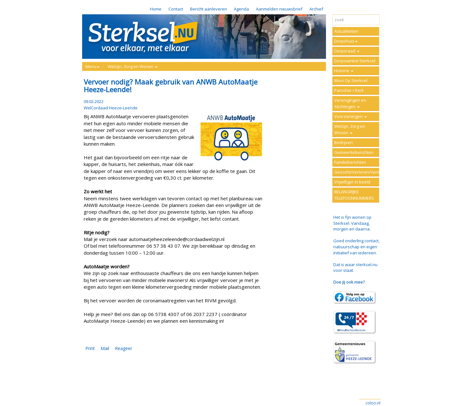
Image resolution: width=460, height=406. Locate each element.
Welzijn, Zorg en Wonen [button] (133, 66)
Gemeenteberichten (353, 152)
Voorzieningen (350, 116)
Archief (316, 9)
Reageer (123, 348)
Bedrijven (343, 142)
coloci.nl (372, 403)
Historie (343, 70)
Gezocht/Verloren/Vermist (356, 172)
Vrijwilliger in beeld (352, 182)
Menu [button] (92, 66)
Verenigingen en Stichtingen (350, 103)
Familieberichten (350, 162)
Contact (175, 9)
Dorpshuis (345, 41)
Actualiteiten (346, 31)
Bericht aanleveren (208, 9)
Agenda (241, 9)
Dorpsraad (346, 51)
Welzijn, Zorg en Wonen (349, 129)
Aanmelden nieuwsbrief (279, 9)
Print (90, 348)
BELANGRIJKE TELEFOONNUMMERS (354, 195)
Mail (105, 348)
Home (155, 9)
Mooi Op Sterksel (350, 80)
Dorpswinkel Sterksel (354, 61)
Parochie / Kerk (349, 90)
